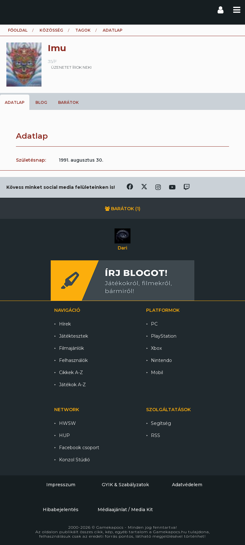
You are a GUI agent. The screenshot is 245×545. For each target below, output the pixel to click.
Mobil (157, 372)
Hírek (65, 324)
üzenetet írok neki (71, 67)
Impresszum (60, 484)
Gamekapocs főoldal (11, 9)
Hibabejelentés (60, 509)
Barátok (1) (122, 208)
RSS (155, 435)
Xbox (156, 348)
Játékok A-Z (72, 385)
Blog (41, 102)
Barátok (68, 102)
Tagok (83, 30)
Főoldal (17, 30)
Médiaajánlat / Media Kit (125, 509)
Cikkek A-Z (71, 372)
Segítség (161, 423)
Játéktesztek (73, 336)
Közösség (51, 30)
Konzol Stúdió (74, 460)
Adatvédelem (187, 484)
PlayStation (163, 336)
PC (154, 324)
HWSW (67, 423)
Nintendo (161, 360)
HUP (64, 435)
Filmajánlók (71, 348)
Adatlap (15, 102)
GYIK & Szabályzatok (125, 484)
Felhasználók (73, 360)
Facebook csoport (79, 447)
